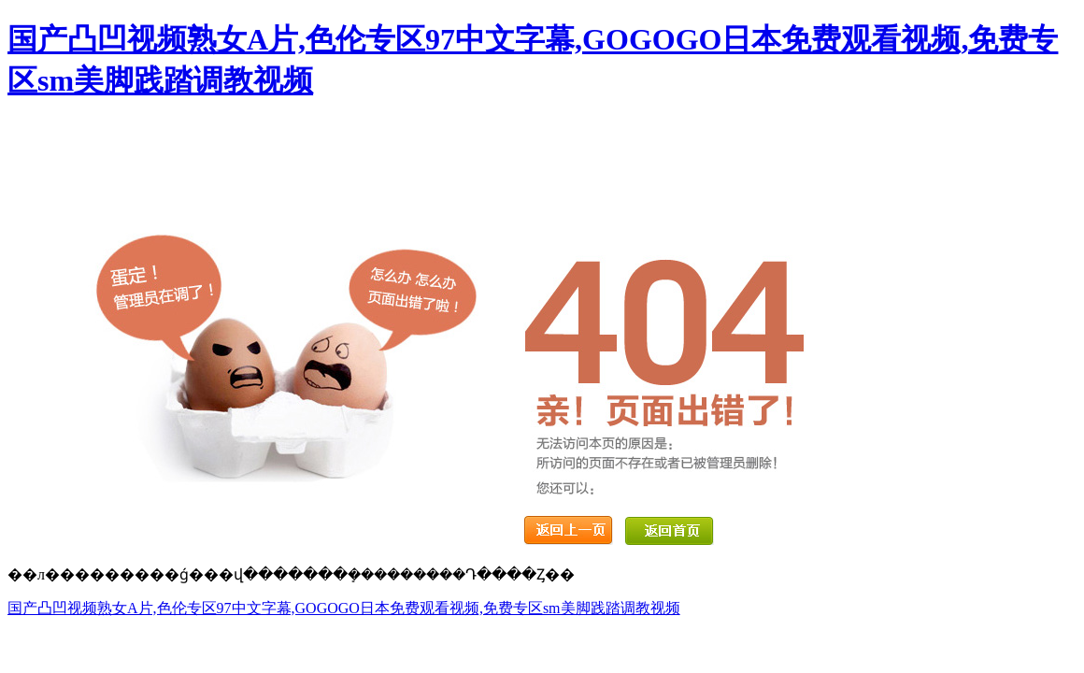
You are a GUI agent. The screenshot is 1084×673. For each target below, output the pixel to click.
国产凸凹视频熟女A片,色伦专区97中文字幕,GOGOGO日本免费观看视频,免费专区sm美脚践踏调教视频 (343, 608)
